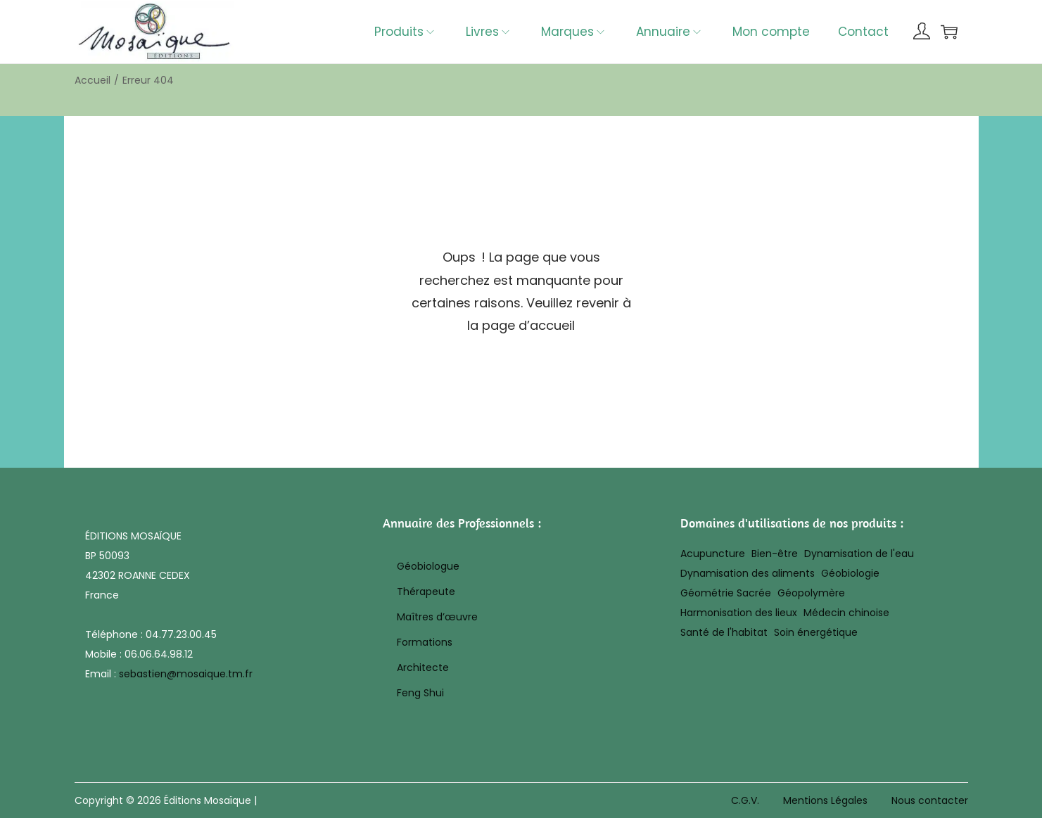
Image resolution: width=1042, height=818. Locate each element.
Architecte (423, 667)
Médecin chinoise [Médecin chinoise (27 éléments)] (846, 613)
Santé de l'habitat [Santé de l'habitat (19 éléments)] (724, 632)
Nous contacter (929, 800)
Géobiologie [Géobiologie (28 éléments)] (850, 573)
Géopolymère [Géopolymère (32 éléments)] (811, 593)
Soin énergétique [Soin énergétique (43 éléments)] (816, 632)
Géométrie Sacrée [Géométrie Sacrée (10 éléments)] (725, 593)
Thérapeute (426, 591)
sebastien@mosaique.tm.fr (186, 674)
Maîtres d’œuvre (437, 617)
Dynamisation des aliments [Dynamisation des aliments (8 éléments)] (747, 573)
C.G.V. (745, 800)
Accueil (92, 80)
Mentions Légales (825, 800)
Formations (424, 642)
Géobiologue (428, 566)
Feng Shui (420, 693)
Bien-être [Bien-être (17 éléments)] (774, 554)
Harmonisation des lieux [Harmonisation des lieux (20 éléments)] (738, 613)
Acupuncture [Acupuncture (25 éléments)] (712, 554)
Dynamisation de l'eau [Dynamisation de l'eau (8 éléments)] (859, 554)
